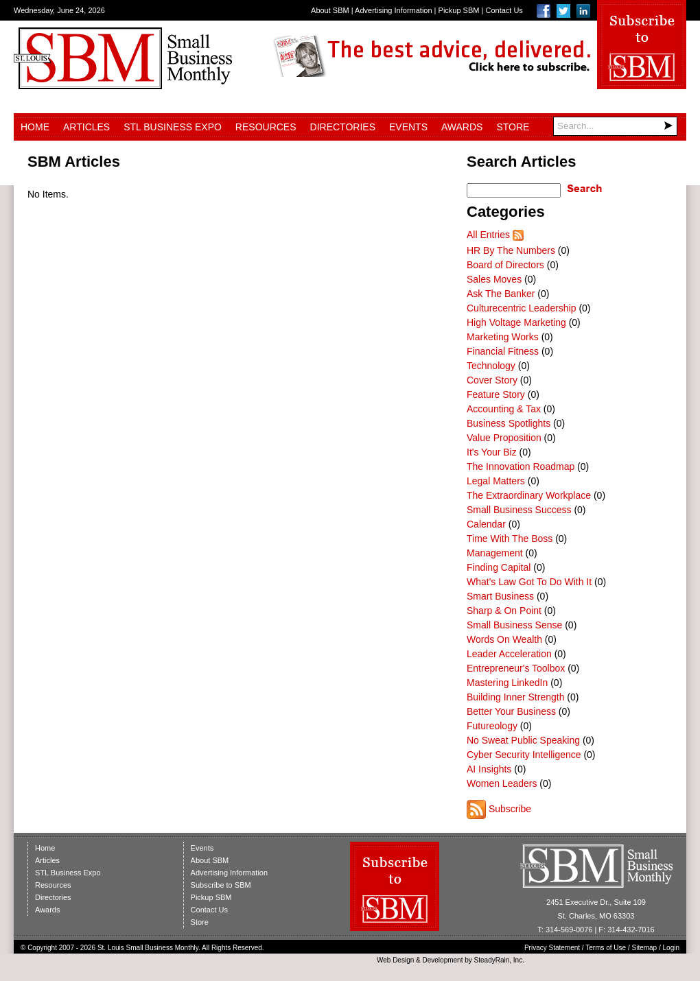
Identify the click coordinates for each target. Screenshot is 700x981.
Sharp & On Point (504, 610)
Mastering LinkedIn (507, 682)
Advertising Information (393, 10)
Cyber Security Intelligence (524, 754)
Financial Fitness (503, 351)
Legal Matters (496, 480)
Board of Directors (505, 264)
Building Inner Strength (515, 697)
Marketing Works (503, 336)
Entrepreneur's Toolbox (516, 668)
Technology (491, 365)
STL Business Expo (173, 126)
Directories (342, 126)
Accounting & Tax (504, 408)
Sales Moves (494, 279)
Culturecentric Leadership (521, 308)
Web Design (395, 960)
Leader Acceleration (509, 653)
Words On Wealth (504, 639)
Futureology (492, 725)
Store (512, 126)
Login (671, 948)
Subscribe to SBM (221, 885)
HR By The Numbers (511, 250)
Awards (461, 126)
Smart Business (500, 596)
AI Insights (489, 769)
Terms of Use (605, 948)
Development (443, 960)
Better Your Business (511, 711)
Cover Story (492, 380)
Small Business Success (519, 509)
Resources (265, 126)
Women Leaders (502, 783)
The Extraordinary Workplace (529, 495)
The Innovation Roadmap (520, 466)
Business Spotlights (508, 423)
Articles (86, 126)
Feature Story (496, 394)
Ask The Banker (501, 293)
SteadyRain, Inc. (499, 960)
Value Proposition (504, 437)
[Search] (615, 126)
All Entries (488, 234)
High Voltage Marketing (516, 322)
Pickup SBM (459, 10)
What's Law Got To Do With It (529, 581)
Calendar (486, 524)
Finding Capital (498, 567)
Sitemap (644, 948)
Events (408, 126)
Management (495, 552)
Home (35, 126)
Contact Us (503, 10)
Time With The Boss (509, 538)
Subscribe (510, 808)
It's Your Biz (492, 452)
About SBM (330, 10)
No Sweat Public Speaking (523, 740)
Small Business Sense (514, 624)
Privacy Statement (552, 948)
